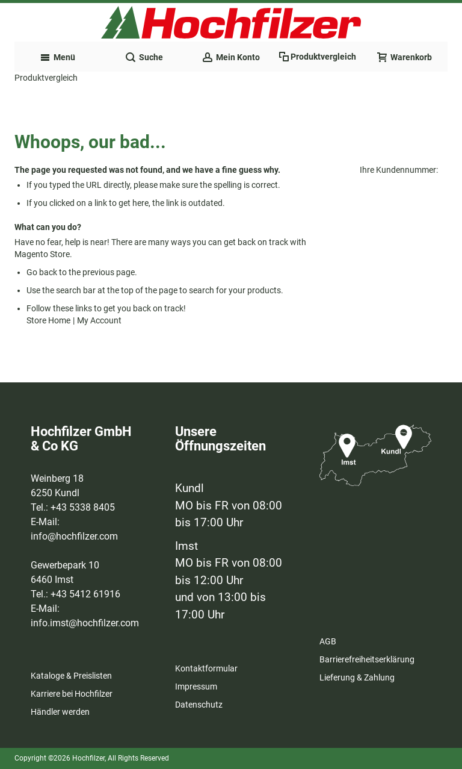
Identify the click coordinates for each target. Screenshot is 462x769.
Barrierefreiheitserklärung (366, 659)
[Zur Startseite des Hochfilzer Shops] (231, 22)
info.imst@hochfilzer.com (85, 623)
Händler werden (60, 712)
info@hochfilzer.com (74, 536)
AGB (327, 641)
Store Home (48, 320)
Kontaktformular (206, 668)
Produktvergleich (46, 78)
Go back (41, 272)
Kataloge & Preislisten (71, 675)
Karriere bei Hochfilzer (71, 694)
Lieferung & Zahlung (357, 677)
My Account (99, 320)
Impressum (196, 686)
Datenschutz (199, 704)
